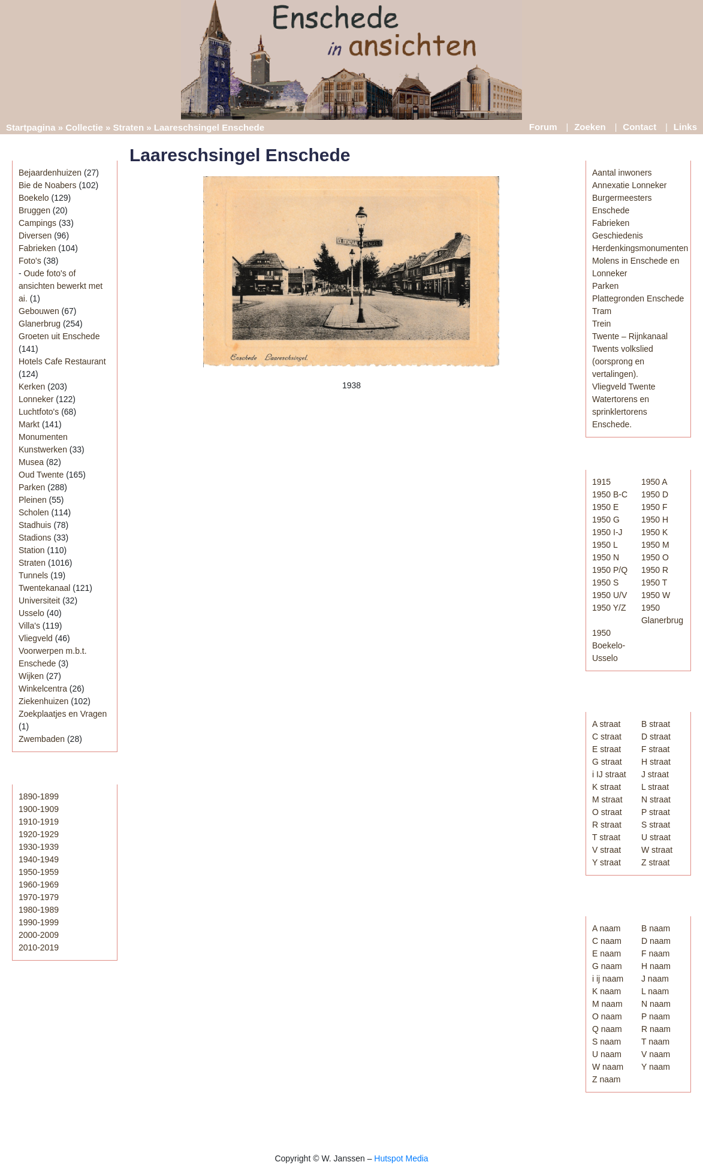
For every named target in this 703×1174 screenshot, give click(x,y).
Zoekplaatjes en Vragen (63, 714)
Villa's (29, 625)
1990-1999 (39, 922)
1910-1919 (39, 821)
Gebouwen (39, 311)
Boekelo (34, 198)
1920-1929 (39, 834)
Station (32, 550)
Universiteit (39, 600)
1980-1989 (39, 910)
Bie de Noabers (48, 185)
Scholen (34, 512)
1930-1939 (39, 847)
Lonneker (36, 399)
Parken (32, 487)
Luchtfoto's (39, 412)
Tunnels (33, 575)
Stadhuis (35, 525)
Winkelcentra (43, 688)
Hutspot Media (401, 1158)
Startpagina (31, 127)
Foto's (30, 260)
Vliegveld (36, 638)
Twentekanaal (44, 588)
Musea (31, 462)
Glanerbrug (40, 323)
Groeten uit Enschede (59, 336)
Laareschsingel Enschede (240, 155)
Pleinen (33, 500)
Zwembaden (42, 739)
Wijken (31, 676)
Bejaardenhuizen (50, 172)
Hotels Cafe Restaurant (62, 361)
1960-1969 (39, 884)
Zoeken (590, 127)
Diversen (35, 235)
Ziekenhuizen (43, 701)
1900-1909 (39, 809)
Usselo (31, 613)
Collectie (84, 127)
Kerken (32, 386)
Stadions (35, 537)
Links (685, 127)
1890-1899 (39, 796)
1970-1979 (39, 897)
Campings (37, 223)
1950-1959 (39, 872)
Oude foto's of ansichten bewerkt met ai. (60, 285)
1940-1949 (39, 859)
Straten (128, 127)
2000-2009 (39, 935)
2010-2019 (39, 947)
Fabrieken (37, 248)
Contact (639, 127)
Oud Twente (41, 474)
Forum (543, 127)
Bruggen (34, 210)
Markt (29, 424)
